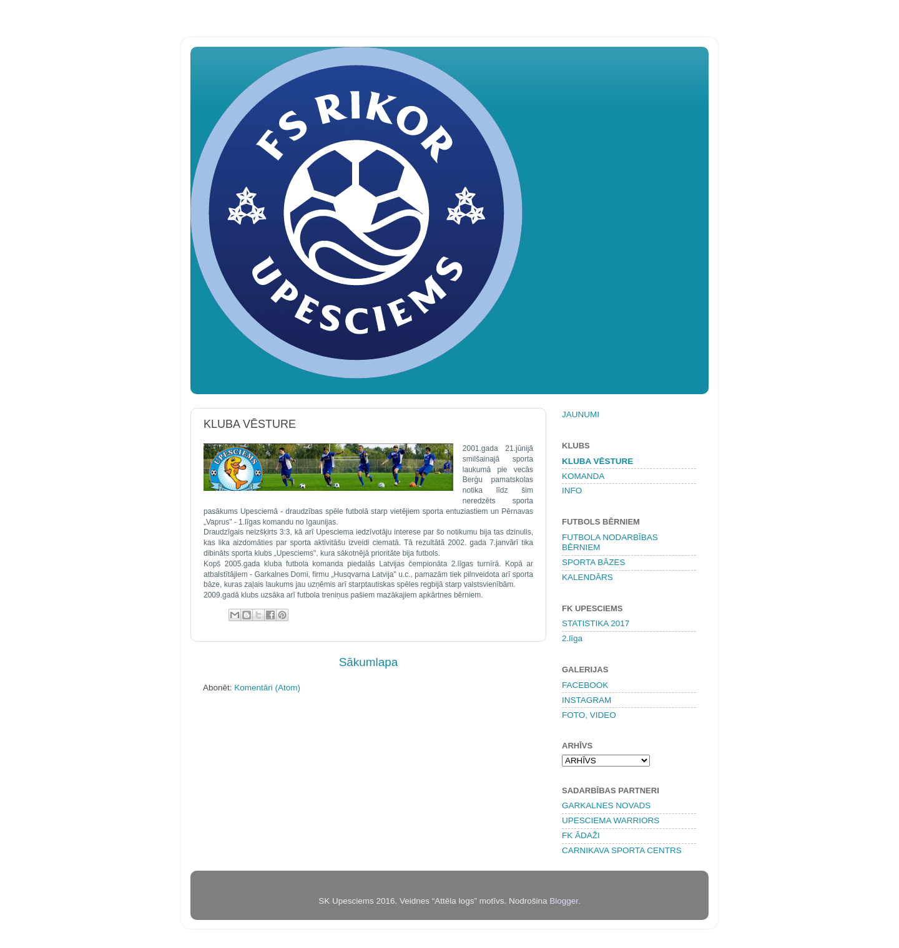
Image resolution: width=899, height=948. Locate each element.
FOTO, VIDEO (589, 715)
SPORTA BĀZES (594, 562)
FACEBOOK (585, 685)
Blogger (563, 901)
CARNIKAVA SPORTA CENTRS (622, 850)
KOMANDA (583, 476)
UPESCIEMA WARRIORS (610, 820)
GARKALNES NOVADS (606, 805)
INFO (572, 490)
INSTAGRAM (586, 700)
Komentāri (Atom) (267, 687)
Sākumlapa (368, 662)
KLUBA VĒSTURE (597, 461)
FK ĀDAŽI (581, 835)
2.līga (572, 638)
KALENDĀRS (587, 577)
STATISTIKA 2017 (595, 623)
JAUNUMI (580, 414)
